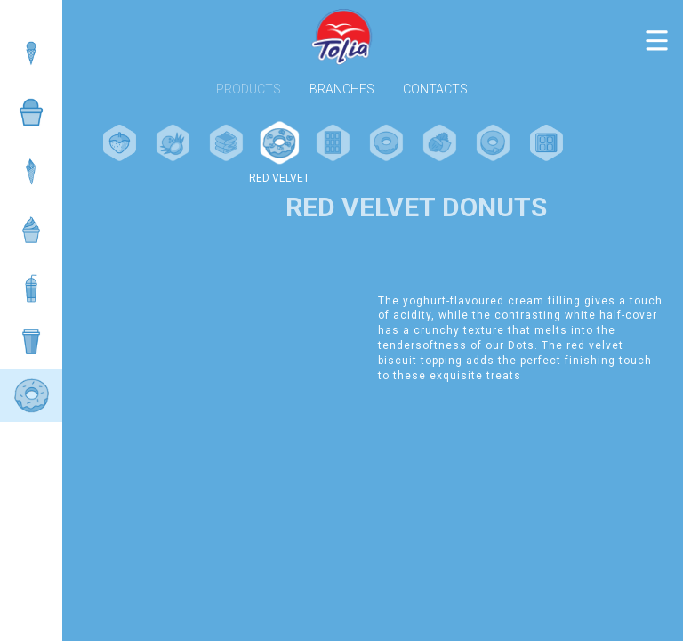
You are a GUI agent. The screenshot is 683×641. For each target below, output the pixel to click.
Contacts (435, 89)
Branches (341, 89)
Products (248, 89)
